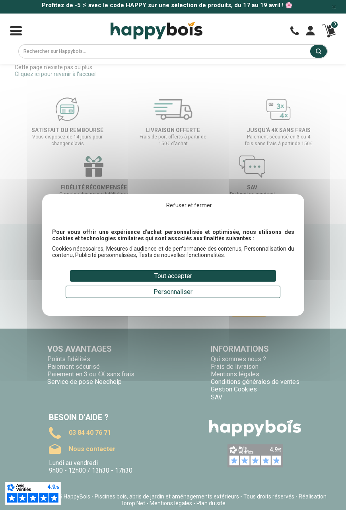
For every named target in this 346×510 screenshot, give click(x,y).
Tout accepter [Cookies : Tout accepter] (173, 276)
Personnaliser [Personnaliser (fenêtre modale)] (173, 292)
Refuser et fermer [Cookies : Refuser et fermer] (189, 205)
